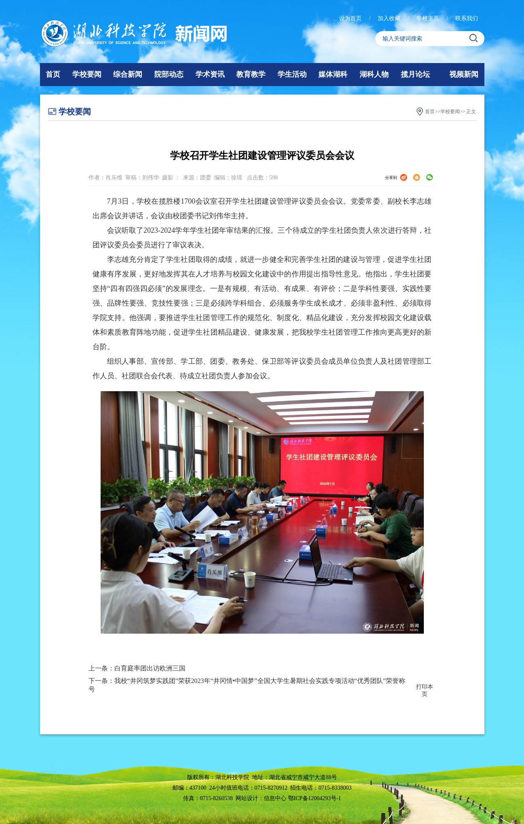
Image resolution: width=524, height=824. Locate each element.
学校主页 (429, 18)
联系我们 (466, 18)
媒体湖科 (332, 74)
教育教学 (250, 74)
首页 (53, 74)
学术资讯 (210, 74)
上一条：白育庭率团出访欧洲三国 (136, 668)
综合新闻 (127, 74)
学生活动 (292, 74)
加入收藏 (390, 18)
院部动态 (168, 74)
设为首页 (351, 18)
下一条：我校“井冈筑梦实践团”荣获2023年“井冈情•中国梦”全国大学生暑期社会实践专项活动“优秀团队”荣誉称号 (246, 685)
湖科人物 (374, 74)
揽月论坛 (415, 74)
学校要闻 (86, 74)
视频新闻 (463, 74)
